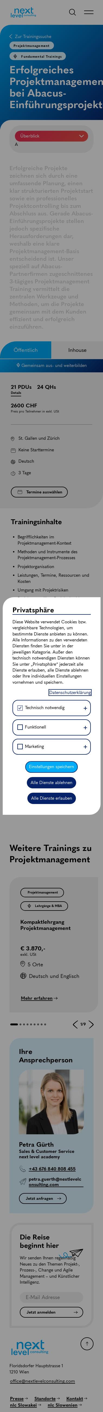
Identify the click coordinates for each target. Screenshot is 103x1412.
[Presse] (18, 1398)
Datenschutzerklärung (70, 417)
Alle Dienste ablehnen (51, 507)
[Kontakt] (77, 1398)
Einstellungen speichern (51, 491)
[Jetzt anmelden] (51, 1312)
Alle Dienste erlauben (51, 523)
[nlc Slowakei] (25, 1405)
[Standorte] (47, 1398)
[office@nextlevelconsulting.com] (42, 1381)
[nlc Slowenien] (64, 1405)
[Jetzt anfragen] (43, 1198)
